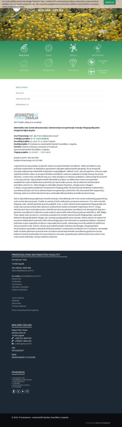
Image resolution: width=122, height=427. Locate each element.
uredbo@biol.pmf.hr (23, 344)
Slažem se (109, 2)
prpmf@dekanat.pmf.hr (31, 276)
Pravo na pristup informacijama (25, 310)
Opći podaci (17, 284)
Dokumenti (16, 303)
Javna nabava (18, 298)
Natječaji (15, 301)
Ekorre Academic (103, 423)
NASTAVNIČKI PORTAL (21, 385)
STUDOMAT (17, 387)
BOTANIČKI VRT (18, 378)
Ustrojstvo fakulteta (20, 287)
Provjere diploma (19, 306)
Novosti (20, 93)
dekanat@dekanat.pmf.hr (23, 271)
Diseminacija (22, 104)
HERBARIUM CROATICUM (22, 380)
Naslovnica (22, 87)
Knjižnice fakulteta (19, 290)
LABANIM (16, 383)
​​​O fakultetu (16, 281)
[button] (9, 20)
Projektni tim (23, 99)
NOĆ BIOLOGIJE (19, 382)
